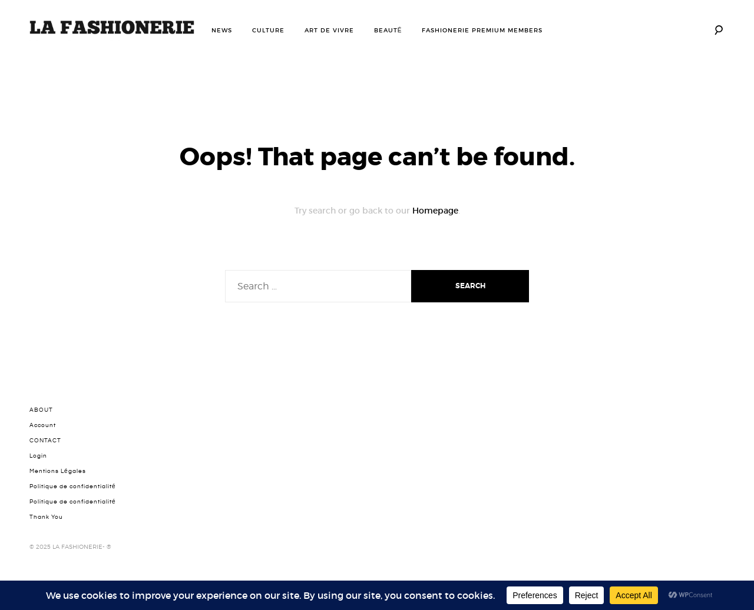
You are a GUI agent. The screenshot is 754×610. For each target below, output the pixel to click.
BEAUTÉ (388, 30)
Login (38, 456)
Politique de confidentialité (72, 486)
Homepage (435, 210)
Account (42, 425)
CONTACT (45, 441)
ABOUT (41, 410)
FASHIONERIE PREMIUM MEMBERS (482, 30)
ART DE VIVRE (329, 30)
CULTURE (268, 30)
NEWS (221, 30)
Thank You (46, 517)
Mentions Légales (57, 471)
